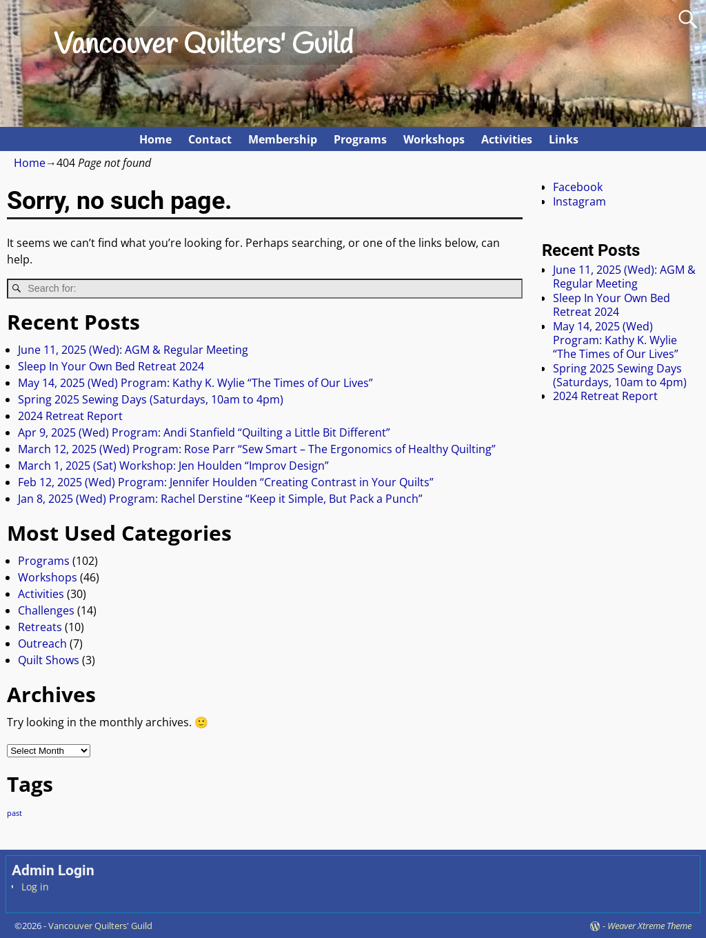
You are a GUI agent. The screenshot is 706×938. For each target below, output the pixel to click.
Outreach (42, 643)
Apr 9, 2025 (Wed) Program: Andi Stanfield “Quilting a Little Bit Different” (204, 432)
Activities (506, 139)
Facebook (578, 186)
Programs (360, 139)
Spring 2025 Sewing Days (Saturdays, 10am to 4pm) (150, 399)
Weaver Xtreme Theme (649, 925)
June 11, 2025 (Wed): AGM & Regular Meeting (133, 349)
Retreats (40, 627)
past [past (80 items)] (14, 813)
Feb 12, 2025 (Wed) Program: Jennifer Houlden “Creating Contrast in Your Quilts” (226, 482)
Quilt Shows (48, 660)
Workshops (434, 139)
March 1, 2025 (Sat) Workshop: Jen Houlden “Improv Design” (173, 465)
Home (155, 139)
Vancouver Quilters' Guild (203, 45)
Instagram (579, 201)
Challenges (46, 610)
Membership (282, 139)
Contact (210, 139)
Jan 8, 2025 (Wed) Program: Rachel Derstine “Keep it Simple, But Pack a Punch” (220, 498)
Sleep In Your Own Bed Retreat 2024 (111, 366)
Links (563, 139)
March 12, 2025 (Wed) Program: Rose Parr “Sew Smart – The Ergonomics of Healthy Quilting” (257, 449)
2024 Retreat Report (70, 415)
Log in (35, 886)
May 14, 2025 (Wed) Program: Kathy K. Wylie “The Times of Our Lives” (195, 382)
